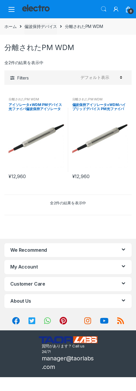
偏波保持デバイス (40, 26)
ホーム (10, 26)
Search (103, 9)
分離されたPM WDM (24, 99)
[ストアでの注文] (100, 77)
